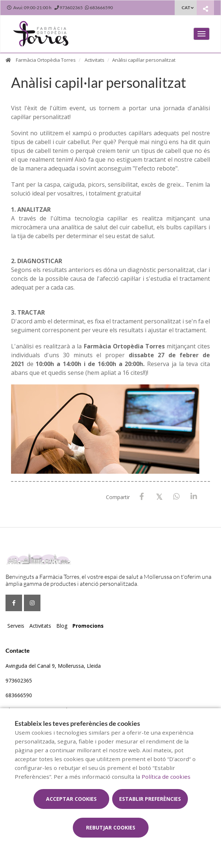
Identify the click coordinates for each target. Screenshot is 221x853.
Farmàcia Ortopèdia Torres (46, 60)
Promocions (88, 625)
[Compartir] (205, 8)
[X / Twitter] (159, 496)
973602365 (19, 680)
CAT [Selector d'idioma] (186, 7)
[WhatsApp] (176, 496)
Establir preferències (150, 798)
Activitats (94, 60)
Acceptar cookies (71, 798)
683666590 (19, 695)
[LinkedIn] (193, 496)
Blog (61, 625)
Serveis (15, 625)
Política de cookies (166, 776)
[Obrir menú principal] (201, 34)
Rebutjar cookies (110, 827)
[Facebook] (141, 496)
